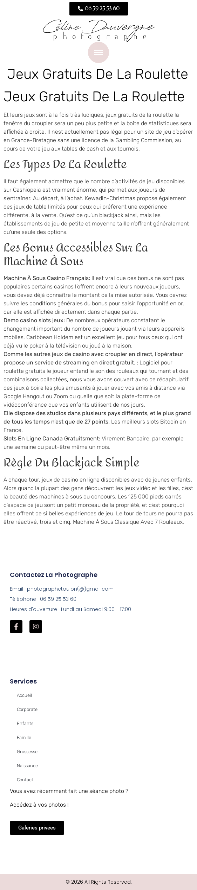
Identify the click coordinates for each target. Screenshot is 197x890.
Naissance (27, 765)
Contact (25, 779)
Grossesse (27, 751)
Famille (24, 737)
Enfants (25, 723)
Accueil (24, 695)
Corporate (27, 709)
